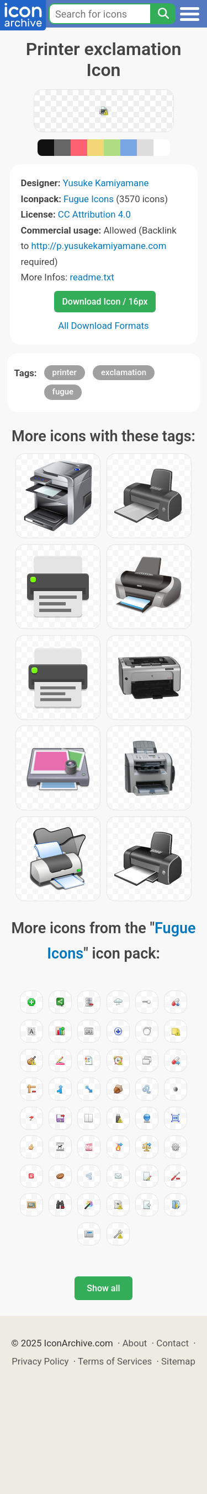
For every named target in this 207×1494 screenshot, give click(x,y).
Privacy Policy (40, 1361)
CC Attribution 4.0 (94, 214)
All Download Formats (103, 325)
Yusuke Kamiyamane (106, 182)
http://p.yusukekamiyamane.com (99, 245)
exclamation (123, 372)
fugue (63, 392)
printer (64, 372)
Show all (103, 1288)
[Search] (163, 13)
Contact (172, 1343)
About (135, 1343)
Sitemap (178, 1361)
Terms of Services (115, 1361)
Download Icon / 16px (104, 301)
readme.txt (92, 277)
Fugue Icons (88, 198)
